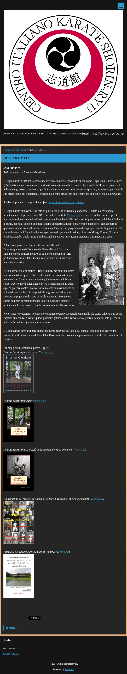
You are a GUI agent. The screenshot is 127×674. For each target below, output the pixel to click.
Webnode (69, 669)
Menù (121, 6)
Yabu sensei (73, 215)
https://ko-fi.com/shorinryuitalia (66, 202)
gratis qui (63, 551)
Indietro (11, 627)
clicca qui (47, 352)
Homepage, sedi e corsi (14, 150)
